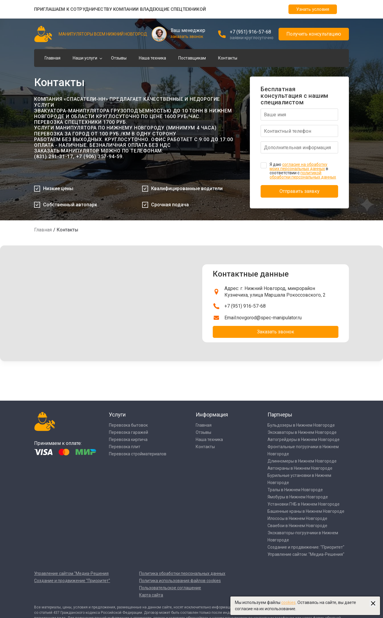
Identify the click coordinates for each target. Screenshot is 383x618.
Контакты (227, 58)
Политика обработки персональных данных (182, 573)
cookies (288, 602)
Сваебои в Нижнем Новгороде (297, 525)
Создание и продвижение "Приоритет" (72, 580)
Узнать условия (312, 9)
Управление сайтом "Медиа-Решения (71, 573)
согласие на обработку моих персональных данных (298, 166)
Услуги (117, 414)
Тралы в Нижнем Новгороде (295, 489)
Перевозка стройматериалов (137, 453)
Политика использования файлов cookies (180, 580)
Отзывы (119, 58)
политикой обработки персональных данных (303, 174)
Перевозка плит (124, 446)
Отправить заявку (299, 191)
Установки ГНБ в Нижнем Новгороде (304, 504)
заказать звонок (187, 36)
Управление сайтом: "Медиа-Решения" (306, 554)
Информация (212, 414)
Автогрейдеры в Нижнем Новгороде (304, 439)
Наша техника (152, 58)
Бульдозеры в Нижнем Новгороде (301, 425)
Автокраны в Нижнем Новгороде (300, 468)
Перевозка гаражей (128, 432)
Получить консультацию (313, 34)
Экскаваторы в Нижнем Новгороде (302, 432)
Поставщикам (192, 58)
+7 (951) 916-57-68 (250, 32)
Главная (52, 58)
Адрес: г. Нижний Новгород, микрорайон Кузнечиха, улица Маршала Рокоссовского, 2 (275, 292)
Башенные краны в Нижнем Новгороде (306, 511)
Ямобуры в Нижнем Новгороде (298, 497)
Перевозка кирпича (128, 439)
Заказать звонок (275, 332)
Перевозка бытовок (128, 425)
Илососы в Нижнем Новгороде (297, 518)
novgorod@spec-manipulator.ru (269, 318)
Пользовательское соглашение (170, 587)
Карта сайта (151, 595)
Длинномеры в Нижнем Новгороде (302, 461)
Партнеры (280, 414)
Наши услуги (85, 58)
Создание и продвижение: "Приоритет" (306, 547)
